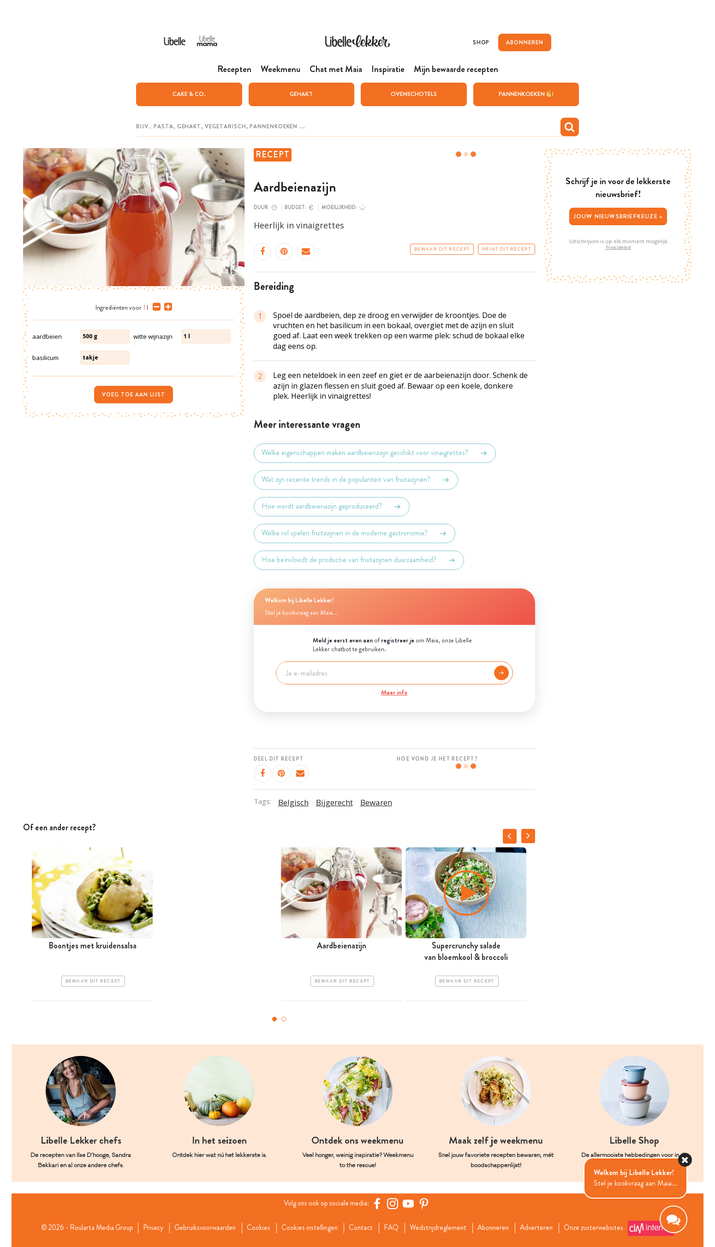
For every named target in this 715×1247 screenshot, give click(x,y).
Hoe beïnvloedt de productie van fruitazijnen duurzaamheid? (359, 559)
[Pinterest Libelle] (425, 1203)
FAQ (393, 1228)
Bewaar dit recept (442, 249)
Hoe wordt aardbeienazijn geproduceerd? (332, 506)
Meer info (394, 691)
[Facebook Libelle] (378, 1203)
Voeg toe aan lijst (133, 394)
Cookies (256, 1228)
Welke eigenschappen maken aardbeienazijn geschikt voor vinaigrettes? (375, 452)
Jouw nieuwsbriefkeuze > (618, 215)
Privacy (148, 1228)
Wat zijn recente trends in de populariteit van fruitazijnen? (356, 479)
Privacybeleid (618, 247)
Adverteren (543, 1228)
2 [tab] (283, 1018)
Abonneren (497, 1228)
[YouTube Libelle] (409, 1203)
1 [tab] (274, 1018)
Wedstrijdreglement (441, 1228)
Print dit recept (506, 249)
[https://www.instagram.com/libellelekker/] (393, 1203)
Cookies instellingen (309, 1228)
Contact (362, 1228)
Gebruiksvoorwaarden (201, 1228)
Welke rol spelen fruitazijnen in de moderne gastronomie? (354, 533)
